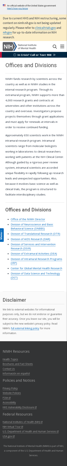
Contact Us (9, 368)
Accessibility (9, 402)
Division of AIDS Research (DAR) (30, 239)
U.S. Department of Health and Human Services (31, 431)
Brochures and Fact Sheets (18, 364)
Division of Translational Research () (35, 233)
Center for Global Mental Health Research (36, 268)
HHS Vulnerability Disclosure (20, 407)
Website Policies (12, 393)
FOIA (7, 397)
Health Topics (10, 359)
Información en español (16, 373)
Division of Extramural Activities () (34, 253)
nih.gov (7, 32)
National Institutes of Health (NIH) (23, 422)
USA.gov (9, 436)
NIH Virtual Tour (13, 426)
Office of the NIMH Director (28, 219)
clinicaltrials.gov (45, 28)
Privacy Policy (10, 388)
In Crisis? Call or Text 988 (34, 55)
